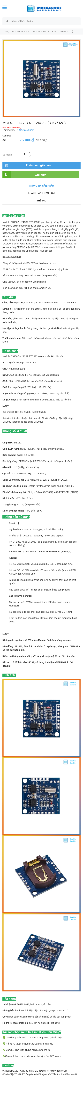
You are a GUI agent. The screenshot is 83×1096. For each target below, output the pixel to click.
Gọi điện (40, 175)
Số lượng (7, 154)
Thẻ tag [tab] (41, 200)
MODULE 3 (23, 31)
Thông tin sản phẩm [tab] (41, 186)
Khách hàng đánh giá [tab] (41, 193)
